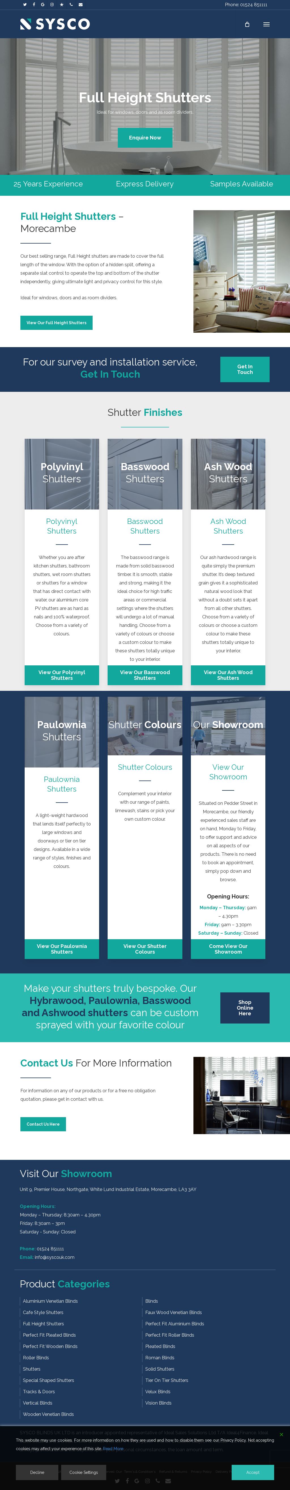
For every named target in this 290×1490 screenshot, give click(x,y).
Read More (113, 1448)
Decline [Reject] (37, 1472)
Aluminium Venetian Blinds (50, 1301)
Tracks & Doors (39, 1391)
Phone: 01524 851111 (246, 4)
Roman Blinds (159, 1357)
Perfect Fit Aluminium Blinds (174, 1323)
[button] (266, 24)
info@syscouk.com (54, 1257)
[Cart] (246, 24)
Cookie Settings (83, 1472)
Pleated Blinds (160, 1346)
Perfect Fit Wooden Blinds (50, 1346)
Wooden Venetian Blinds (48, 1414)
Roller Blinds (36, 1357)
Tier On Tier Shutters (166, 1380)
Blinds (151, 1301)
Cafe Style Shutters (43, 1312)
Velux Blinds (157, 1391)
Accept (252, 1472)
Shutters (31, 1369)
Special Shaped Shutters (48, 1380)
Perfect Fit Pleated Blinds (49, 1335)
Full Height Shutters (43, 1323)
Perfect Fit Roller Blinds (169, 1335)
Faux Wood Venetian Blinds (173, 1312)
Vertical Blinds (37, 1403)
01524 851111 (50, 1249)
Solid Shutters (159, 1369)
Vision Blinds (158, 1403)
